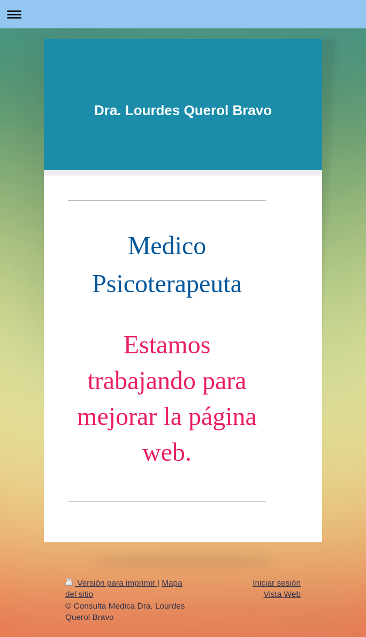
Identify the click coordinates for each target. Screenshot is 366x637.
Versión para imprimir (111, 580)
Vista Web (282, 591)
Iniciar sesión (277, 580)
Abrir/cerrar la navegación (183, 14)
